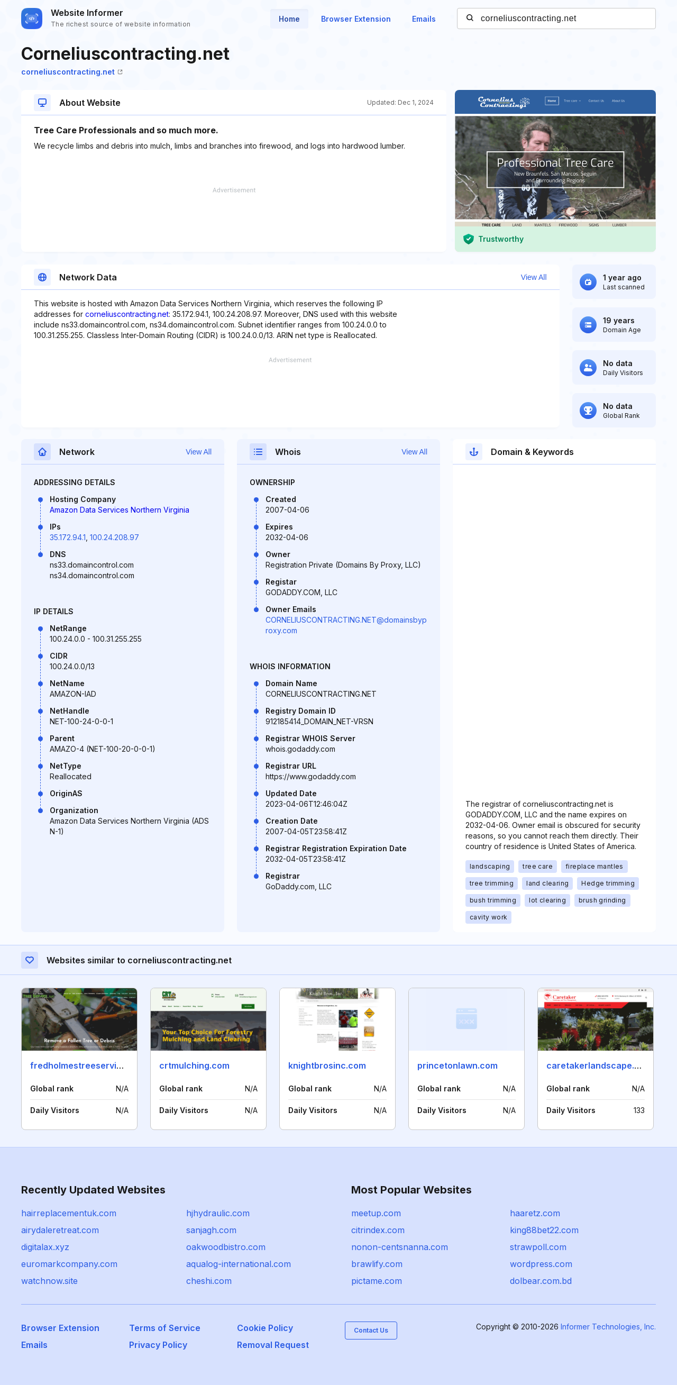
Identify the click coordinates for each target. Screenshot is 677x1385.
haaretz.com (535, 1213)
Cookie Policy (265, 1328)
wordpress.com (541, 1264)
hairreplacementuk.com (68, 1213)
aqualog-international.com (238, 1264)
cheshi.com (209, 1280)
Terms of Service (164, 1328)
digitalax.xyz (45, 1247)
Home (289, 18)
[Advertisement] (234, 219)
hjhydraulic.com (218, 1213)
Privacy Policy (158, 1345)
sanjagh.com (211, 1230)
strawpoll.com (538, 1247)
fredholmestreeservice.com (88, 1065)
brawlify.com (376, 1264)
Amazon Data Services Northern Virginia (119, 509)
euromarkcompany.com (69, 1264)
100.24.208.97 (114, 537)
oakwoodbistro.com (226, 1247)
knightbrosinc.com (327, 1065)
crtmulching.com (194, 1065)
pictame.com (376, 1280)
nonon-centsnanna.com (399, 1247)
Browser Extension (356, 18)
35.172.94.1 (68, 537)
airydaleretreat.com (60, 1230)
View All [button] (534, 277)
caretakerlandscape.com (599, 1065)
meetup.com (376, 1213)
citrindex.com (378, 1230)
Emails (424, 18)
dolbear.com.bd (541, 1280)
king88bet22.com (544, 1230)
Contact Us (371, 1330)
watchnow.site (49, 1280)
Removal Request (273, 1345)
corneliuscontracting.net (72, 71)
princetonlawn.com (457, 1065)
